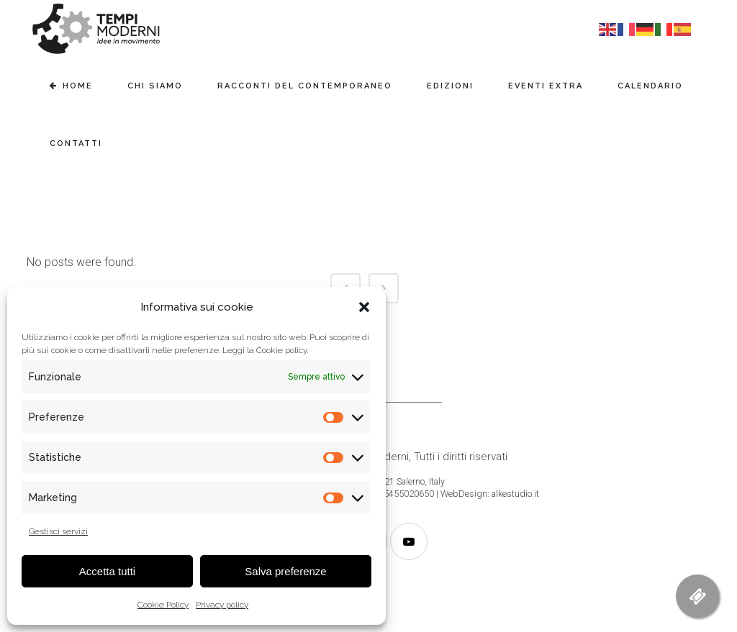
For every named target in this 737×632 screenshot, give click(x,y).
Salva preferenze (285, 571)
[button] (364, 307)
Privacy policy (222, 605)
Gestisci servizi (58, 531)
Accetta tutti (107, 571)
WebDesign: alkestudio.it (489, 493)
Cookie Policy (163, 605)
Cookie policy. (282, 350)
